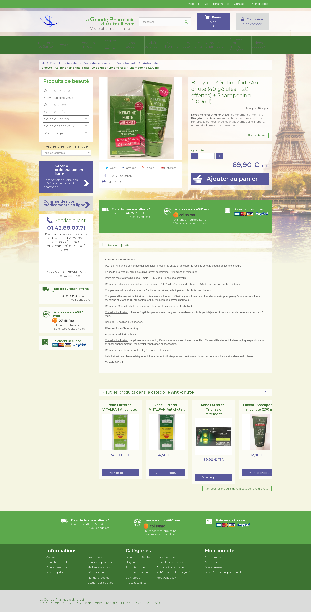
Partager (129, 167)
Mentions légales (98, 576)
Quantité (197, 149)
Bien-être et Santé (68, 44)
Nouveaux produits (99, 561)
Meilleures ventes (98, 566)
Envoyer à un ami (120, 175)
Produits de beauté (126, 44)
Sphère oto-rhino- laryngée (242, 44)
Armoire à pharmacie (223, 44)
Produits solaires (165, 44)
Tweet (111, 167)
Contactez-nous (56, 566)
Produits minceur (107, 44)
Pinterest (168, 167)
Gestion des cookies (100, 581)
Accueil (193, 4)
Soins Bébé (145, 44)
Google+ (149, 167)
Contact (240, 4)
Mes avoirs (211, 561)
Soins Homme (184, 44)
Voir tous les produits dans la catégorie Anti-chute (236, 487)
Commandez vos (66, 202)
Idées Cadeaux (262, 44)
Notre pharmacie (216, 4)
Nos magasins (54, 571)
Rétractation (95, 571)
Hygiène (87, 44)
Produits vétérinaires (203, 44)
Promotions (94, 556)
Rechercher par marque (66, 145)
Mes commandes (216, 556)
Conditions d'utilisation (60, 561)
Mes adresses (213, 566)
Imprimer (114, 181)
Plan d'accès (260, 4)
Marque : (257, 107)
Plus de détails (256, 134)
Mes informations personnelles (224, 571)
